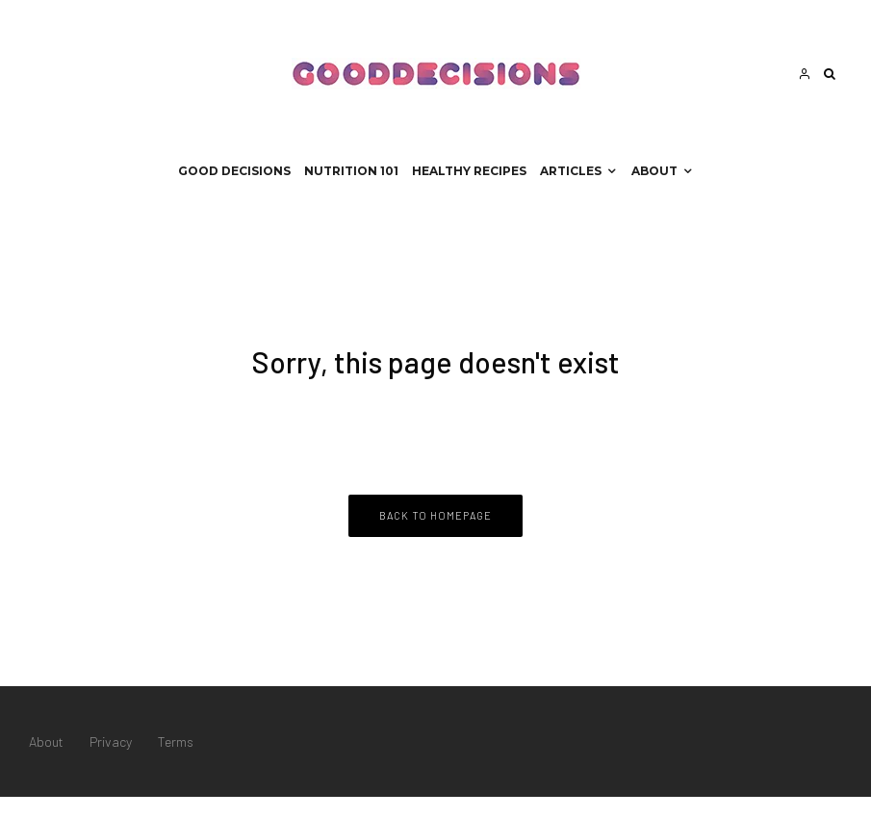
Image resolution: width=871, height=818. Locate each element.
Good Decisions (234, 171)
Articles (571, 171)
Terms (175, 741)
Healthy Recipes (469, 171)
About (654, 171)
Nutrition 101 (351, 171)
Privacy (111, 741)
